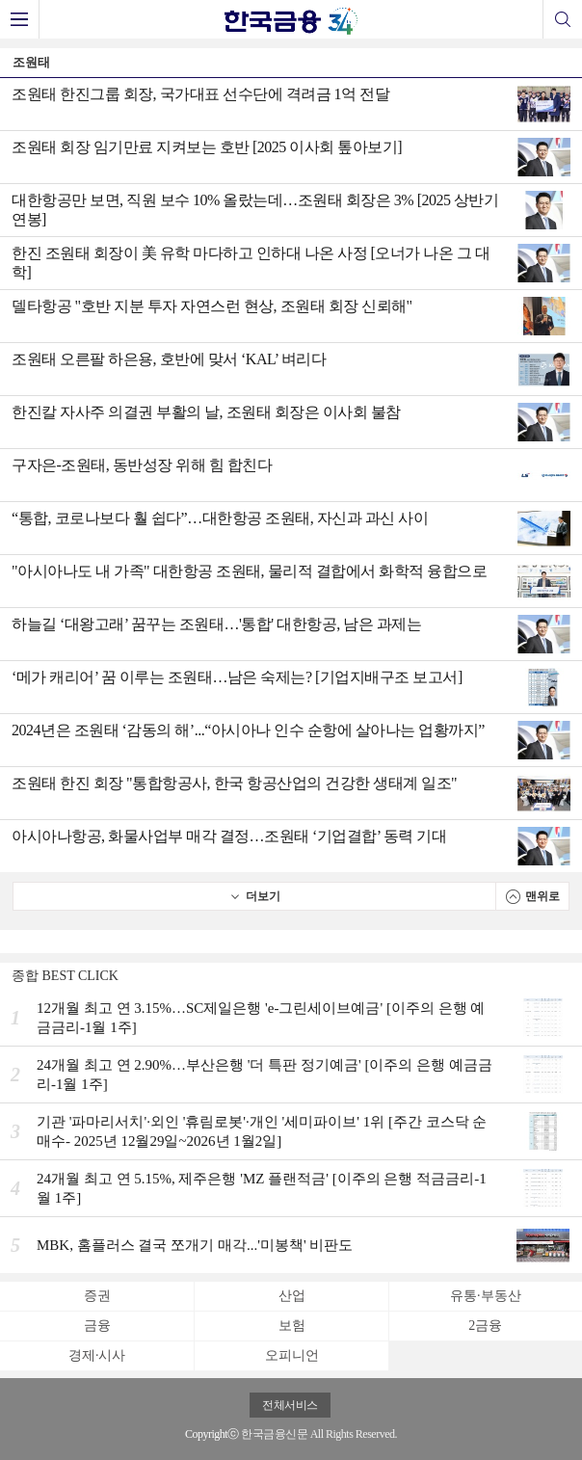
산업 (291, 1295)
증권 (97, 1295)
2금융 (485, 1325)
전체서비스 (290, 1405)
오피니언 (292, 1355)
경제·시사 (97, 1355)
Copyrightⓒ (212, 1434)
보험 (291, 1325)
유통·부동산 (485, 1295)
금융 (97, 1325)
